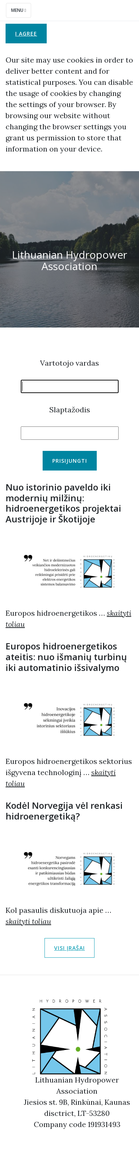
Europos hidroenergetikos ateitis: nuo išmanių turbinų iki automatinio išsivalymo (66, 657)
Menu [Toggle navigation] (18, 10)
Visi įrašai (69, 947)
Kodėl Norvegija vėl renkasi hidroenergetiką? (64, 810)
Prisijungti (69, 460)
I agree (26, 33)
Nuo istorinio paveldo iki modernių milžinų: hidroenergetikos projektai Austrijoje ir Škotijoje (63, 503)
